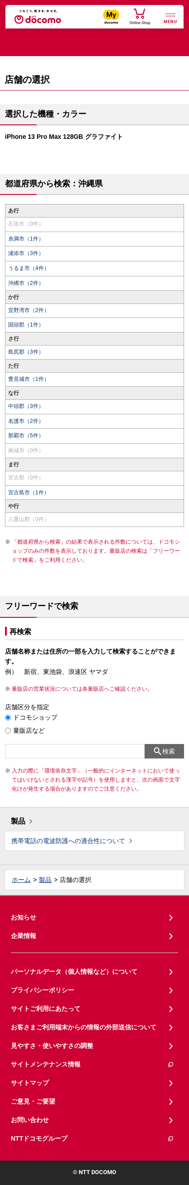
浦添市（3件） (26, 253)
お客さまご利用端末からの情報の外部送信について (83, 1027)
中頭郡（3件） (26, 406)
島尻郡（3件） (26, 352)
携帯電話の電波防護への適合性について (68, 840)
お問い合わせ (30, 1119)
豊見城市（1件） (28, 379)
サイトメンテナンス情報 (92, 1064)
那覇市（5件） (26, 435)
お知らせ (23, 917)
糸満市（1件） (26, 239)
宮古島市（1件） (28, 492)
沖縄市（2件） (26, 283)
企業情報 (23, 935)
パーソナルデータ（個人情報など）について (74, 971)
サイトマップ (30, 1082)
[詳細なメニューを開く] (170, 17)
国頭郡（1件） (26, 325)
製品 (18, 821)
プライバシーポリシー (42, 990)
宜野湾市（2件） (28, 310)
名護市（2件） (26, 421)
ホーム (21, 879)
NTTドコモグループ (92, 1138)
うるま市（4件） (28, 268)
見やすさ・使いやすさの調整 (52, 1045)
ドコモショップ (35, 717)
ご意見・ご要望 (33, 1101)
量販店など (29, 730)
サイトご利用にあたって (45, 1008)
